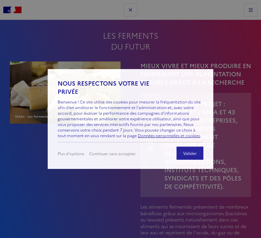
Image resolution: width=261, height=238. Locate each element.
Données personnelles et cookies (169, 136)
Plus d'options (71, 155)
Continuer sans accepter (112, 155)
